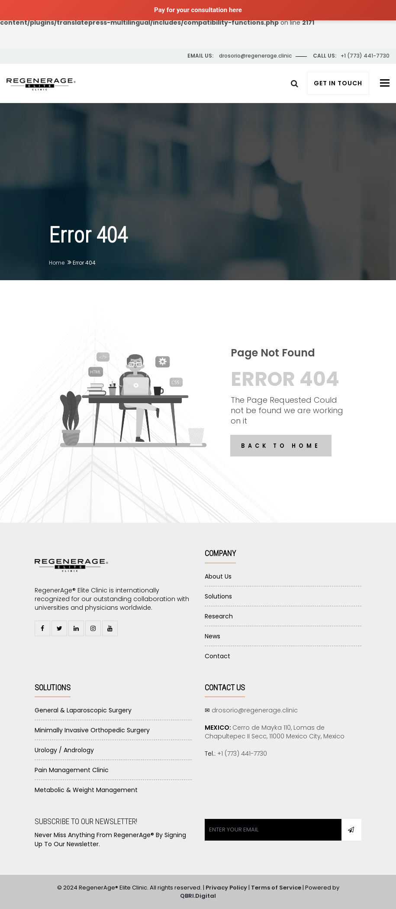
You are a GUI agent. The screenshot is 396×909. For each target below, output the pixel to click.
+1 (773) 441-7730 (242, 753)
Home (56, 262)
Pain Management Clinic (72, 770)
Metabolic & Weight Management (86, 790)
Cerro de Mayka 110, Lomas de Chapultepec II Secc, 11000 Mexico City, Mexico (274, 732)
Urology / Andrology (64, 750)
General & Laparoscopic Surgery (83, 710)
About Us (218, 576)
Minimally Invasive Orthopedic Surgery (92, 730)
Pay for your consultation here (198, 10)
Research (219, 616)
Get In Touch (338, 83)
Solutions (218, 596)
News (212, 636)
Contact (217, 656)
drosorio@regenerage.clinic (255, 710)
